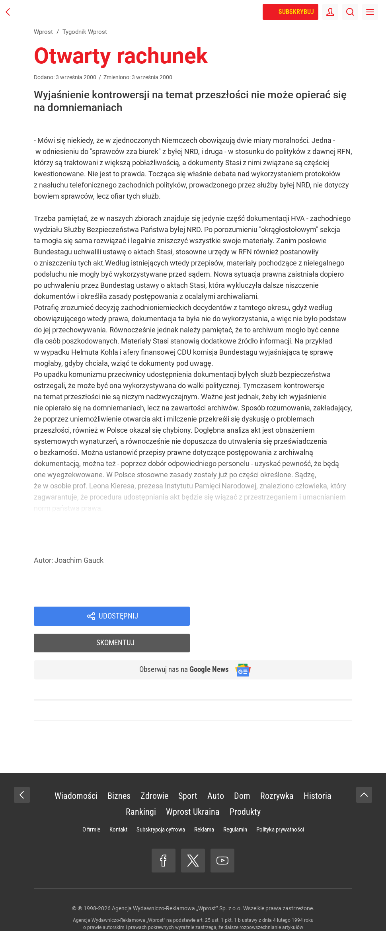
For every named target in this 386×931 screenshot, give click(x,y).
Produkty (245, 787)
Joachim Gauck (79, 560)
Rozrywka (277, 771)
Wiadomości (76, 771)
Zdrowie (154, 771)
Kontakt (118, 804)
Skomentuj (281, 616)
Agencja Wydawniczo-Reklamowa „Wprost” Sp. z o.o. (177, 883)
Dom (242, 771)
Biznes (119, 771)
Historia (317, 771)
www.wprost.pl (205, 909)
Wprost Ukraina (193, 787)
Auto (215, 771)
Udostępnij (118, 616)
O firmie (91, 804)
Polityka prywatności (280, 804)
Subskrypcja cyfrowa (160, 804)
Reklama (204, 804)
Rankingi (141, 787)
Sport (187, 771)
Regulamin (235, 804)
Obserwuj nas (180, 644)
